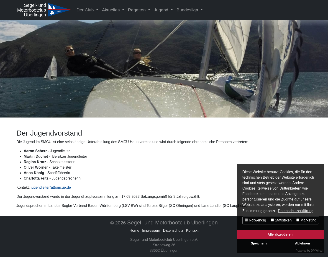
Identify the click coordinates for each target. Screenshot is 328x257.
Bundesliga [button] (188, 10)
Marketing (306, 220)
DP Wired (317, 250)
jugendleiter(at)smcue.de (51, 187)
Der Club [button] (86, 10)
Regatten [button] (137, 10)
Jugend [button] (161, 10)
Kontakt (192, 230)
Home (134, 230)
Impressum (151, 230)
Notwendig (255, 220)
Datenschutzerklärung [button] (295, 211)
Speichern (259, 243)
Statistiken (281, 220)
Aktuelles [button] (111, 10)
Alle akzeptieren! (281, 234)
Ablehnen (302, 243)
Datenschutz (173, 230)
